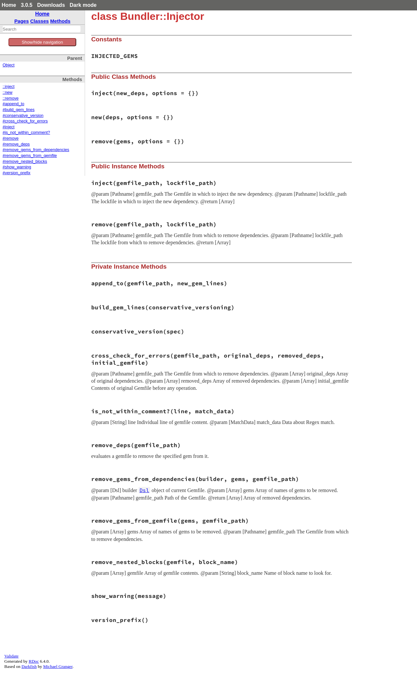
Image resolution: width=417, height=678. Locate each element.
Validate (11, 656)
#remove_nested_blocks (25, 161)
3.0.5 (27, 5)
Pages (21, 21)
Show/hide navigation (42, 42)
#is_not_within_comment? (26, 132)
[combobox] (41, 29)
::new (7, 92)
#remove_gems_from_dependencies (36, 150)
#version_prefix (16, 173)
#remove (11, 138)
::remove (11, 98)
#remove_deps (16, 144)
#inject (8, 127)
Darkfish (29, 666)
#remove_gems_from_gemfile (30, 155)
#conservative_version (23, 115)
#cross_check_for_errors (25, 121)
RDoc (34, 661)
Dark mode (83, 5)
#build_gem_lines (19, 109)
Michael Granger (58, 666)
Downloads (51, 5)
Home (9, 5)
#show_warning (17, 167)
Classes (39, 21)
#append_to (13, 104)
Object (8, 65)
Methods (60, 21)
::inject (8, 86)
